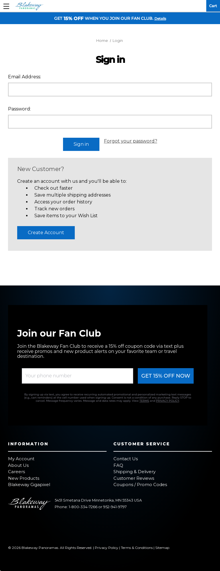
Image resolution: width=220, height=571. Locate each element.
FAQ (118, 465)
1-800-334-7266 (83, 507)
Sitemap (162, 547)
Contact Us (125, 458)
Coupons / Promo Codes (140, 484)
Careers (16, 471)
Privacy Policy (106, 547)
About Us (18, 465)
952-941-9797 (115, 507)
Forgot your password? (130, 141)
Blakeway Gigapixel (29, 484)
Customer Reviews (133, 478)
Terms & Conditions (137, 547)
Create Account (46, 232)
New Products (23, 478)
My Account (21, 458)
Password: (19, 109)
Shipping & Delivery (134, 471)
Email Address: (24, 76)
